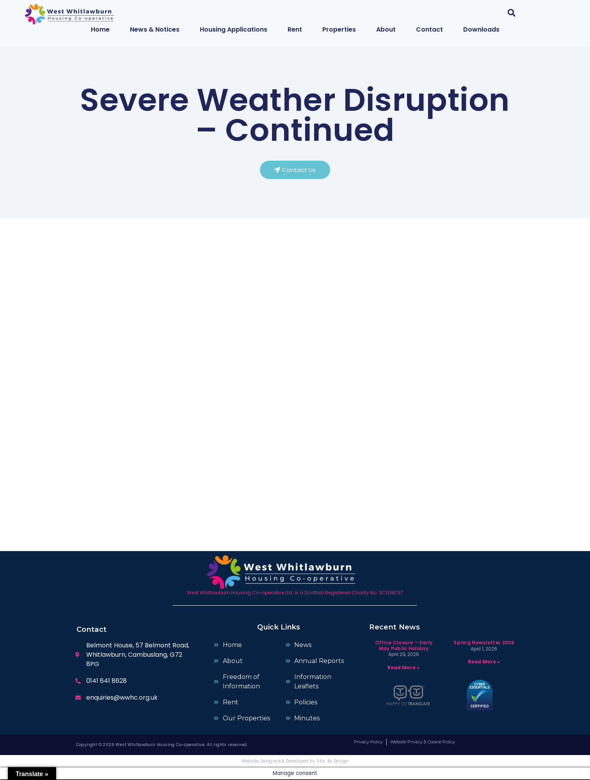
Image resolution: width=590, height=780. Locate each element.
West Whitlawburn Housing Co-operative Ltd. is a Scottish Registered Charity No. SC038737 (295, 593)
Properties (339, 29)
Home (100, 29)
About (386, 29)
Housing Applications (233, 29)
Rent (295, 29)
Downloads (481, 29)
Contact (429, 29)
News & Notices (154, 29)
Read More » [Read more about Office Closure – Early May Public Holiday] (403, 668)
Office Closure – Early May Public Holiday (404, 646)
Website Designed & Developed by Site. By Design (295, 762)
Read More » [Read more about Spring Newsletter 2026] (484, 662)
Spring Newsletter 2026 (483, 643)
